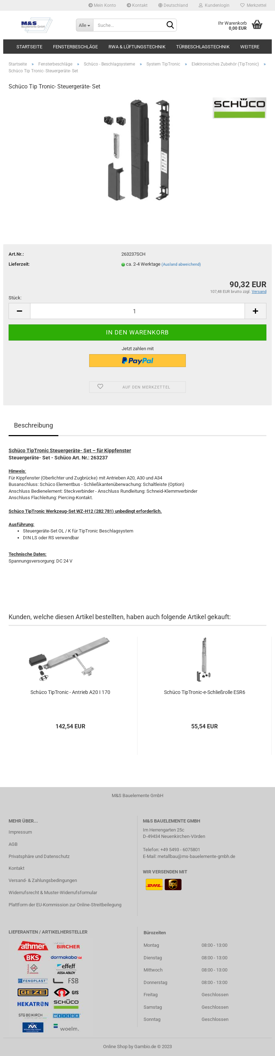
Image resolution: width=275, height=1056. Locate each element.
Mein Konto (102, 5)
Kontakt (137, 5)
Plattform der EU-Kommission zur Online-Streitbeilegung (65, 904)
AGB (13, 844)
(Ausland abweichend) (181, 264)
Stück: (15, 297)
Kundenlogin (214, 5)
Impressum (20, 832)
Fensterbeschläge (75, 46)
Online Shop (115, 1046)
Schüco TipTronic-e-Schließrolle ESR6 (204, 692)
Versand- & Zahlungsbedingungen (43, 880)
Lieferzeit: (19, 264)
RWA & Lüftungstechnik (136, 46)
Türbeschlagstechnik (203, 46)
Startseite (29, 46)
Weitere (249, 46)
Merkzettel (253, 5)
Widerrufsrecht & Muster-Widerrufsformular (53, 892)
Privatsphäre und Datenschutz (39, 856)
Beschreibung (33, 425)
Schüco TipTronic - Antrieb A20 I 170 (70, 692)
